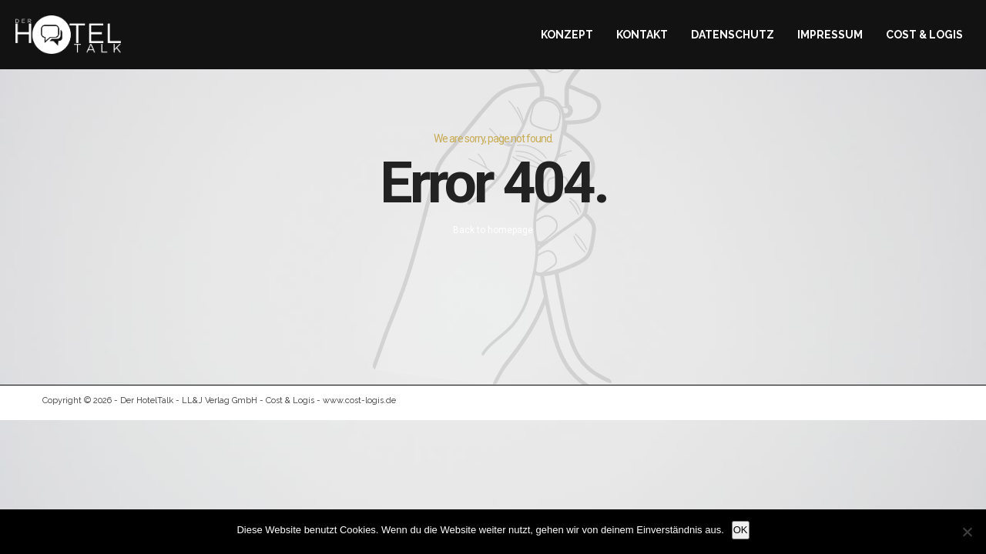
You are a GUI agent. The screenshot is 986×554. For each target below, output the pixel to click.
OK (740, 530)
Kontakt (642, 34)
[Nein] (966, 531)
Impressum (830, 34)
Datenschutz (732, 34)
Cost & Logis (924, 34)
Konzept (567, 34)
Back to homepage (493, 230)
